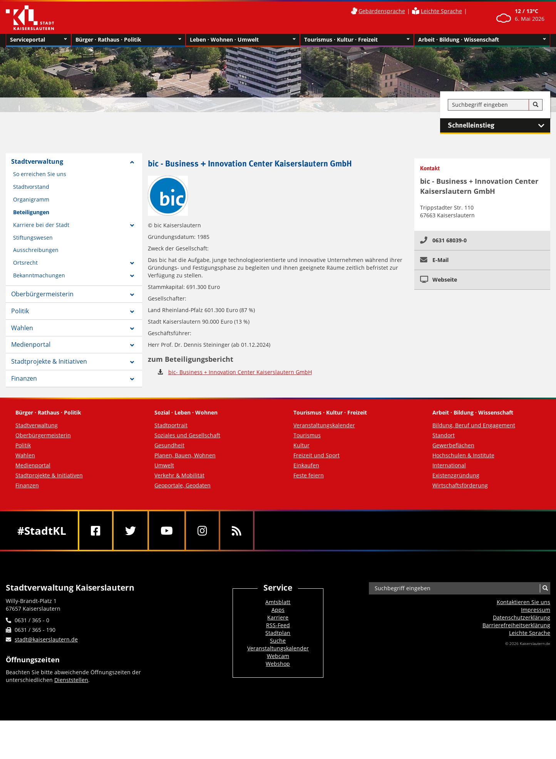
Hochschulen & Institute (463, 455)
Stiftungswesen (33, 237)
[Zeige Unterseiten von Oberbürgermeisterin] (132, 295)
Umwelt (164, 465)
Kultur (301, 445)
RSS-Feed (278, 625)
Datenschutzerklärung (521, 617)
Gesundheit (169, 445)
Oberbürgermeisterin (42, 294)
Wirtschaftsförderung (460, 485)
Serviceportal (38, 40)
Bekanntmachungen (39, 275)
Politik (20, 311)
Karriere (277, 617)
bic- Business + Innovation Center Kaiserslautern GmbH (240, 372)
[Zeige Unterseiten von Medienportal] (132, 345)
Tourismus (307, 435)
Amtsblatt (277, 602)
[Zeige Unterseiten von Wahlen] (132, 329)
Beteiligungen (31, 212)
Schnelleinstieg (499, 125)
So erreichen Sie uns (39, 174)
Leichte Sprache (441, 11)
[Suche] (536, 105)
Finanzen (24, 378)
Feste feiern (308, 475)
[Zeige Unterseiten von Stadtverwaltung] (132, 162)
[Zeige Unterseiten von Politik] (132, 312)
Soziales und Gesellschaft (187, 435)
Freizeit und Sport (316, 455)
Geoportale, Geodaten (182, 485)
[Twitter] (130, 530)
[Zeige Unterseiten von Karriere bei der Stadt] (132, 225)
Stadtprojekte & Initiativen (49, 361)
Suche (278, 640)
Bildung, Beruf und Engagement (473, 425)
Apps (278, 609)
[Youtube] (166, 530)
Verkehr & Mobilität (179, 475)
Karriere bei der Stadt (41, 224)
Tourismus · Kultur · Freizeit (357, 40)
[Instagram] (202, 530)
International (449, 465)
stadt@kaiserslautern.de (46, 639)
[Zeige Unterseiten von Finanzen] (132, 379)
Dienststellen (71, 679)
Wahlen (22, 328)
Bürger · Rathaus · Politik (128, 40)
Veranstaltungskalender (324, 425)
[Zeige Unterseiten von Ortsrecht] (132, 263)
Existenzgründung (455, 475)
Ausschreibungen (36, 250)
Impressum (535, 609)
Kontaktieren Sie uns (523, 602)
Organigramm (31, 199)
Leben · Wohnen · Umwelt (243, 40)
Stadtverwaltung (37, 161)
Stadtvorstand (31, 186)
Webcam (278, 656)
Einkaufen (306, 465)
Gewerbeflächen (453, 445)
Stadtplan (277, 632)
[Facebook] (95, 530)
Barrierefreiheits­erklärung (516, 625)
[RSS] (236, 530)
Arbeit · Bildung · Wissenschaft (482, 40)
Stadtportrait (171, 425)
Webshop (278, 663)
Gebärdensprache (381, 11)
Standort (443, 435)
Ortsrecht (25, 262)
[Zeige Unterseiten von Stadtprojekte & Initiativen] (132, 362)
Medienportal (30, 344)
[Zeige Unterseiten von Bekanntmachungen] (132, 276)
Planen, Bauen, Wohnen (185, 455)
